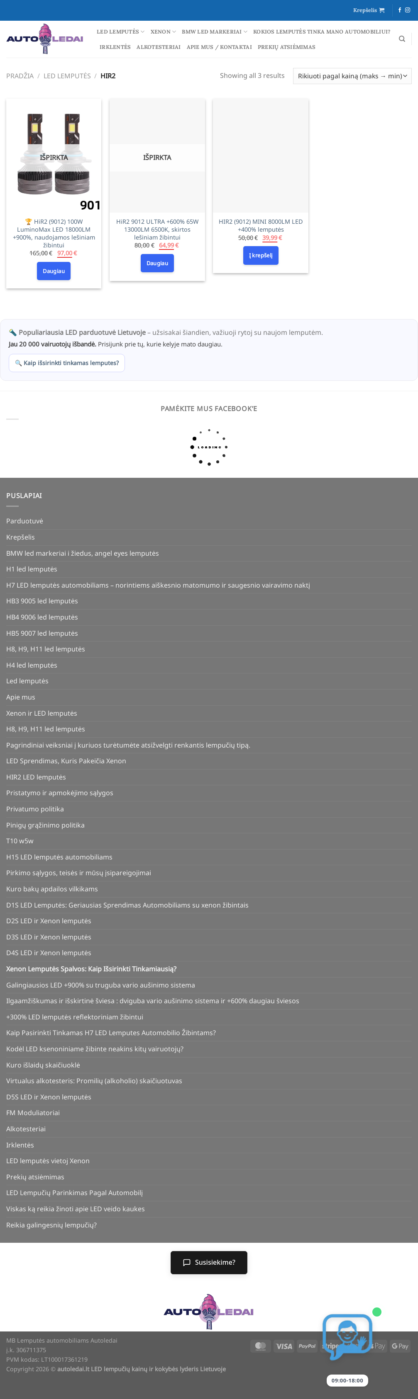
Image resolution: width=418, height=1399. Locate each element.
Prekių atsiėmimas (286, 47)
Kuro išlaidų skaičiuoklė (43, 1065)
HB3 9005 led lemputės (42, 600)
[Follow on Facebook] (399, 10)
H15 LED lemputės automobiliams (59, 857)
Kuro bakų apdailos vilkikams (52, 888)
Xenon (163, 32)
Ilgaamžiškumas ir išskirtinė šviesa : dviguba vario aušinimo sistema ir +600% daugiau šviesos (152, 1000)
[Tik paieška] (402, 39)
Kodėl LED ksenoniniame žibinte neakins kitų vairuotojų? (94, 1048)
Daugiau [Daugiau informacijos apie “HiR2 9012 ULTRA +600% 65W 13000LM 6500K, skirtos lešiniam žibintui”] (158, 263)
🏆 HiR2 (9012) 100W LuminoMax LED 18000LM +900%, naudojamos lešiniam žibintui (54, 233)
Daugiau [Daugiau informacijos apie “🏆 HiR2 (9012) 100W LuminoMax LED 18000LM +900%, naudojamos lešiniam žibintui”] (54, 271)
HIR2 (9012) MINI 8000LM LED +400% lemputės (261, 225)
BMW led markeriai (214, 32)
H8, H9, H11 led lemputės (45, 649)
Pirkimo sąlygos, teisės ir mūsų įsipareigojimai (78, 872)
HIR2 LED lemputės (36, 777)
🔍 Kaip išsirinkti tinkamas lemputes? (67, 363)
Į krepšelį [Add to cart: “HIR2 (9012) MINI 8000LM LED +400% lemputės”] (261, 255)
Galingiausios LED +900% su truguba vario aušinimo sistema (100, 985)
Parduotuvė (24, 520)
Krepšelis (20, 537)
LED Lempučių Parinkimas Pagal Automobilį (74, 1192)
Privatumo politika (35, 808)
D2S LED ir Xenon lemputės (48, 920)
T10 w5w (20, 840)
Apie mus (20, 697)
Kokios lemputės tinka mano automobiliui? (321, 31)
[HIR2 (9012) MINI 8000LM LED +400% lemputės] (260, 156)
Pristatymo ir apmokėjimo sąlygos (59, 792)
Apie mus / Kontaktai (219, 47)
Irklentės (115, 47)
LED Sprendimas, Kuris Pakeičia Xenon (66, 760)
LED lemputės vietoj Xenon (48, 1160)
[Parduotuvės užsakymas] (352, 76)
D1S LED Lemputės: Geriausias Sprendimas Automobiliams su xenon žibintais (127, 905)
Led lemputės (121, 32)
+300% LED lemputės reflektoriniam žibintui (74, 1016)
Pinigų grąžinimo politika (45, 825)
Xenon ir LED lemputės (41, 713)
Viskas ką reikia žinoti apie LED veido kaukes (75, 1208)
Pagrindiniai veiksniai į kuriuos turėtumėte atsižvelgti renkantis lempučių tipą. (128, 745)
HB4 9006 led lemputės (42, 617)
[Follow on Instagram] (407, 10)
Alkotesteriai (159, 47)
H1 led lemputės (31, 569)
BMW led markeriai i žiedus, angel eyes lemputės (82, 553)
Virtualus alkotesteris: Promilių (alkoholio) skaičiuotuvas (94, 1080)
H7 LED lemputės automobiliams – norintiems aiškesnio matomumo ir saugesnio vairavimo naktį (158, 585)
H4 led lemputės (31, 665)
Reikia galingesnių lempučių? (51, 1225)
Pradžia (20, 75)
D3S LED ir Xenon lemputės (48, 937)
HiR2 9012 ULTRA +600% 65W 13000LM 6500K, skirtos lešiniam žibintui (157, 229)
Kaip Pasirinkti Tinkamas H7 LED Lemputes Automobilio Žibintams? (111, 1032)
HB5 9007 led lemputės (42, 633)
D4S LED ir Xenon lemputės (48, 952)
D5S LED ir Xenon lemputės (48, 1096)
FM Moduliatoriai (33, 1112)
